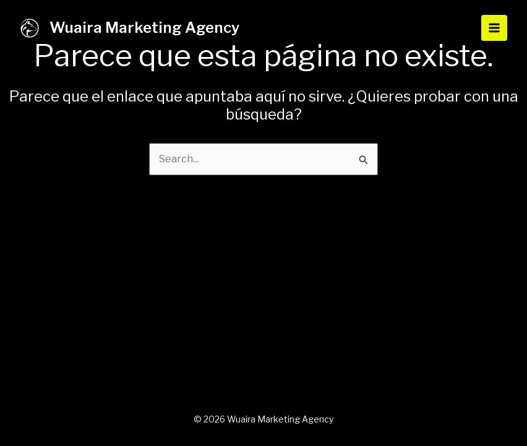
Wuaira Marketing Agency (144, 28)
